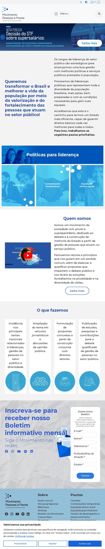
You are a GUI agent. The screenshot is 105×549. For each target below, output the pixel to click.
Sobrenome (81, 446)
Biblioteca (43, 507)
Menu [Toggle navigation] (61, 14)
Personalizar (20, 543)
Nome (78, 438)
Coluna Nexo (45, 517)
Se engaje (43, 520)
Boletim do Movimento (51, 514)
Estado (78, 464)
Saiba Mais (89, 43)
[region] (52, 535)
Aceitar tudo (85, 543)
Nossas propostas (48, 504)
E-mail (78, 431)
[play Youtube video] (28, 255)
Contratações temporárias (85, 504)
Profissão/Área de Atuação (84, 455)
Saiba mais (77, 290)
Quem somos (45, 500)
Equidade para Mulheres (84, 510)
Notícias (42, 510)
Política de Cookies (24, 536)
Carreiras (75, 500)
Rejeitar (53, 543)
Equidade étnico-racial (83, 507)
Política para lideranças (83, 520)
